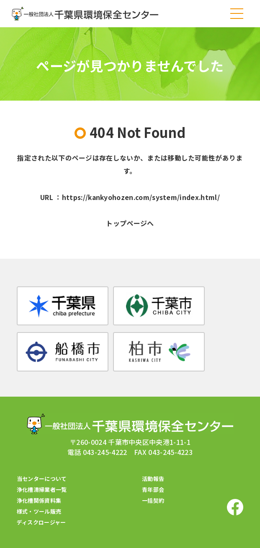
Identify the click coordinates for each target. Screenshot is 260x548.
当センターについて (42, 463)
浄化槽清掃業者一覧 (42, 474)
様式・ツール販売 (39, 496)
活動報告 (153, 463)
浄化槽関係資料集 (39, 485)
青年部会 (153, 474)
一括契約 (153, 485)
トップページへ (130, 224)
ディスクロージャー (41, 507)
